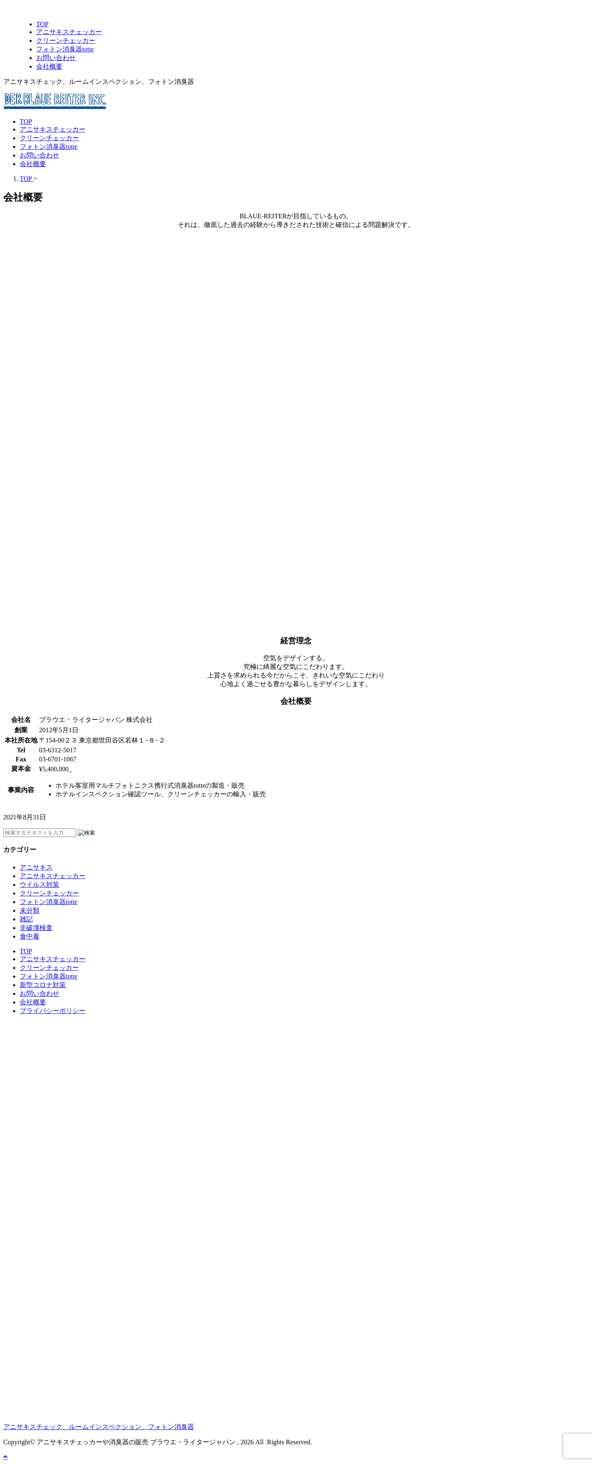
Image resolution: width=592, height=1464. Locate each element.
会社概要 (33, 163)
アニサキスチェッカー (53, 129)
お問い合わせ (39, 155)
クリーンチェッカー (49, 137)
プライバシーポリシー (53, 1010)
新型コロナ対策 (43, 984)
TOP (26, 121)
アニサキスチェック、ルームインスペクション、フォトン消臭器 (98, 1426)
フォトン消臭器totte (48, 146)
